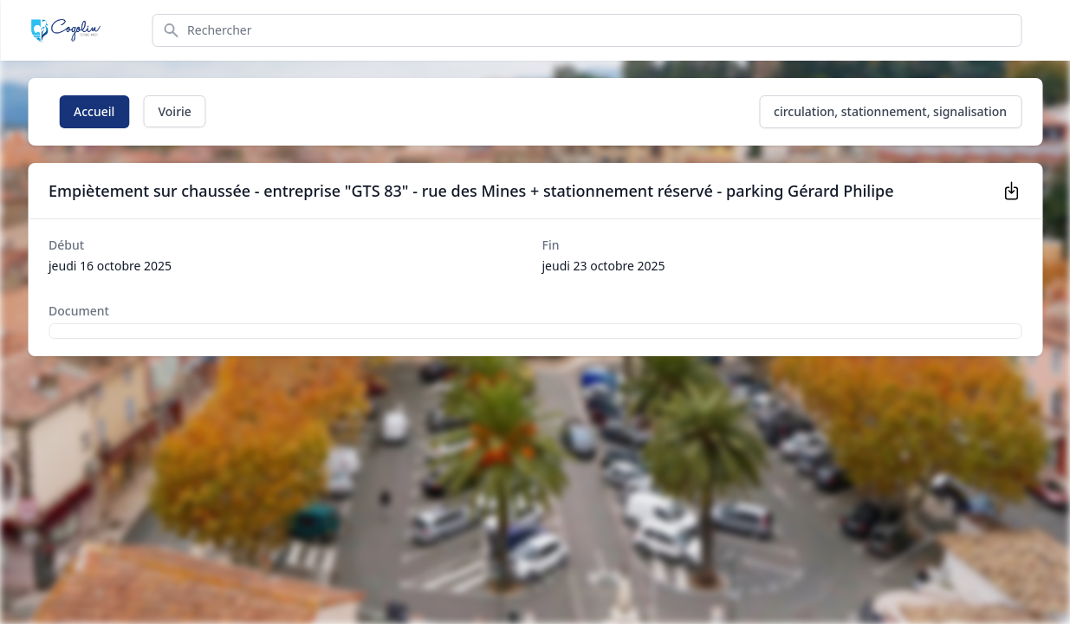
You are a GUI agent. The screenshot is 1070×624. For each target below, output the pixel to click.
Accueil (94, 111)
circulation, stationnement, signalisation (890, 111)
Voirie (174, 111)
